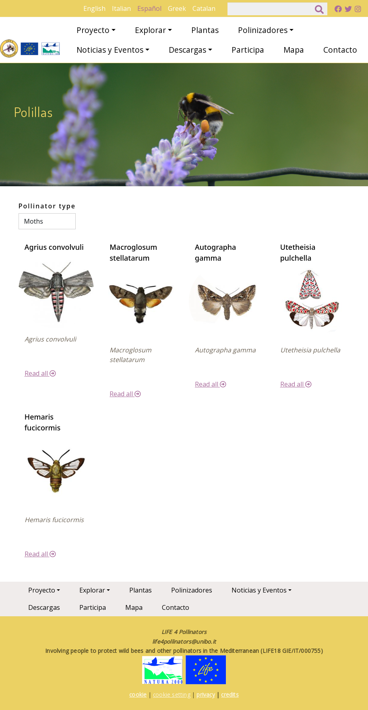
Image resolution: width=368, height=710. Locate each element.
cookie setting (171, 694)
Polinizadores (262, 30)
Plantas (205, 30)
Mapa (293, 49)
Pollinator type (47, 206)
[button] (56, 289)
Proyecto (93, 30)
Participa (248, 49)
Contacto (340, 49)
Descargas (187, 49)
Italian (121, 8)
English (94, 8)
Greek (177, 8)
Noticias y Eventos (109, 49)
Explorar (150, 30)
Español (149, 8)
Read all (40, 373)
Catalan (203, 8)
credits (229, 694)
